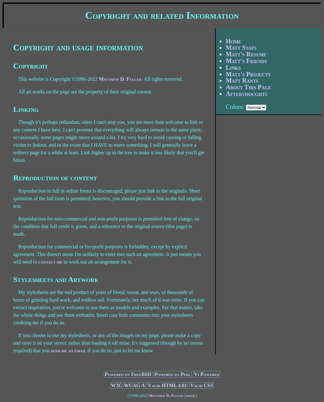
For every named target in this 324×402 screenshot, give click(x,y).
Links (233, 67)
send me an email (68, 350)
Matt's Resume (246, 54)
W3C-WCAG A (128, 385)
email (191, 395)
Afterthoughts (246, 93)
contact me (50, 262)
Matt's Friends (246, 60)
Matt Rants (242, 80)
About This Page (248, 87)
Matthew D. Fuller (120, 79)
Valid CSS (201, 385)
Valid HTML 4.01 (167, 385)
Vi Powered (206, 374)
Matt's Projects (248, 74)
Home (233, 41)
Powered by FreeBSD (128, 374)
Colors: (235, 106)
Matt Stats (241, 47)
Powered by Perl (172, 374)
